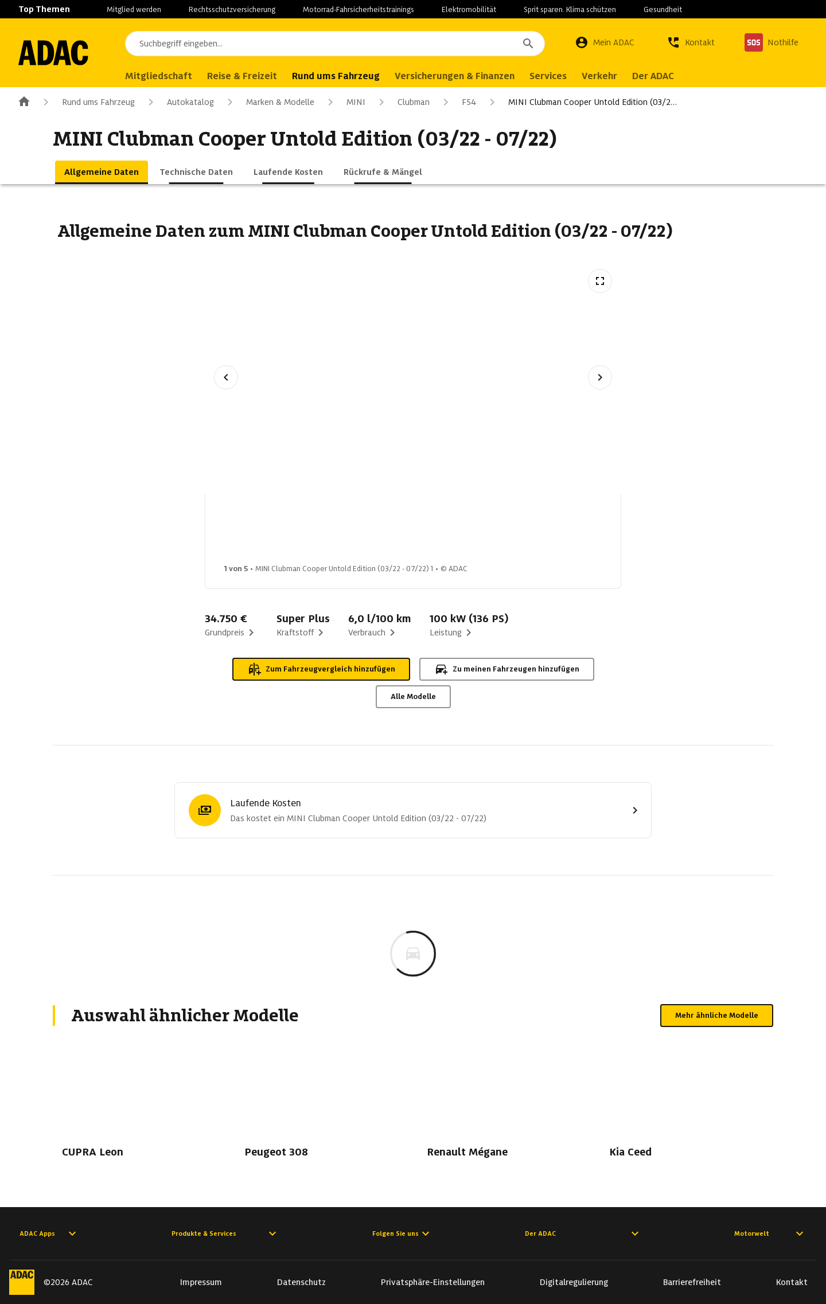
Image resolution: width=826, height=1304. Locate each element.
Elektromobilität (469, 9)
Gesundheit (663, 9)
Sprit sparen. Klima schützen (570, 9)
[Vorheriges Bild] (226, 377)
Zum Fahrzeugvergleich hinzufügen (321, 669)
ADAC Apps (49, 1233)
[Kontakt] (691, 42)
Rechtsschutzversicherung (232, 9)
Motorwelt (770, 1233)
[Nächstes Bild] (600, 377)
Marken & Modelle (268, 102)
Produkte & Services (225, 1233)
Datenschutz (301, 1282)
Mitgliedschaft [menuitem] (168, 76)
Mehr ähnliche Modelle (716, 1015)
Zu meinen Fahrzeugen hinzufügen (506, 669)
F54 (457, 102)
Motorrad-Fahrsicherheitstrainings (358, 9)
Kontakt (792, 1282)
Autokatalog (179, 102)
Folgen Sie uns (402, 1233)
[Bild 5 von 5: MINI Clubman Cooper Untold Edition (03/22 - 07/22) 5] (618, 532)
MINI (344, 102)
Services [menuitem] (558, 76)
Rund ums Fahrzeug (87, 102)
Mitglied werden (134, 9)
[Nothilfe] (771, 42)
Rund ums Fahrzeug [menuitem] (346, 76)
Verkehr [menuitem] (610, 76)
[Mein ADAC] (604, 42)
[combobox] (340, 43)
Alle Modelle (413, 696)
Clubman (402, 102)
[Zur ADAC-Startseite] (58, 52)
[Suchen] (528, 43)
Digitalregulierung (574, 1282)
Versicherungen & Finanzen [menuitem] (465, 76)
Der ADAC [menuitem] (663, 76)
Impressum (201, 1282)
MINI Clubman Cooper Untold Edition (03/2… (581, 102)
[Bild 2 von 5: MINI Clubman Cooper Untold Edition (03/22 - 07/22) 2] (346, 532)
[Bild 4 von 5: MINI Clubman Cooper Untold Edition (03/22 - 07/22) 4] (527, 532)
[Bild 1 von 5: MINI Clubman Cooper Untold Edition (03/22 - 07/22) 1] (255, 532)
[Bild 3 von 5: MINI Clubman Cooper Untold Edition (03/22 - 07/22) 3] (436, 532)
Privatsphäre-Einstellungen (433, 1282)
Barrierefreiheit (692, 1282)
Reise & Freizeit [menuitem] (252, 76)
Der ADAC (583, 1233)
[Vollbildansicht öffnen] (600, 281)
